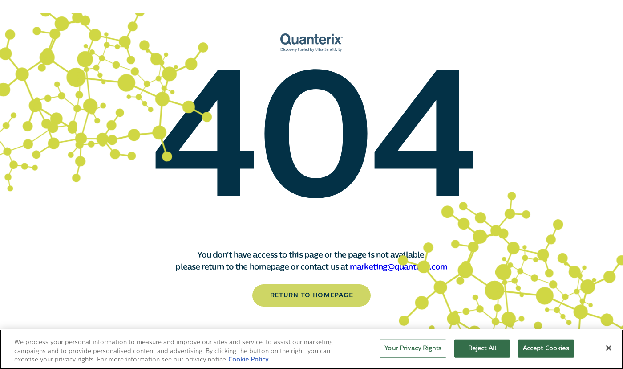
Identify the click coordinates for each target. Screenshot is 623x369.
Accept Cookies (546, 348)
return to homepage (311, 295)
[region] (311, 349)
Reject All (482, 348)
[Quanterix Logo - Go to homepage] (311, 42)
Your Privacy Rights (412, 348)
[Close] (609, 348)
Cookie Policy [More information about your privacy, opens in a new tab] (248, 360)
